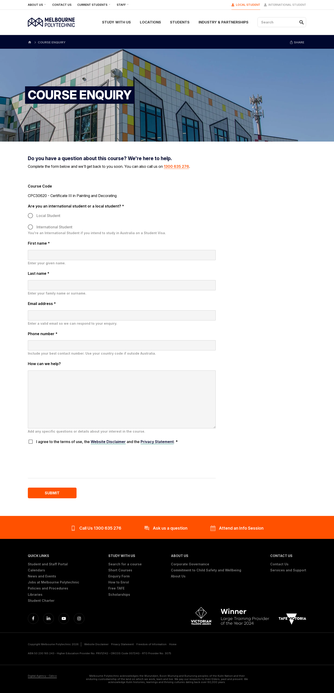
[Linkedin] (48, 618)
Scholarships (119, 594)
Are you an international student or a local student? (76, 206)
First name (39, 243)
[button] (53, 556)
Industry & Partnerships (223, 22)
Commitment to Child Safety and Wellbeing (206, 570)
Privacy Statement (157, 441)
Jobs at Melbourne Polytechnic (53, 582)
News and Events (42, 576)
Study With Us (116, 22)
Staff (123, 4)
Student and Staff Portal (48, 564)
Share (296, 42)
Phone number (43, 333)
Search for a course (125, 564)
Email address (42, 303)
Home (173, 644)
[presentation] (63, 460)
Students (179, 22)
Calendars (36, 570)
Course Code (40, 186)
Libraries (35, 594)
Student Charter (41, 600)
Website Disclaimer (108, 441)
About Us (37, 4)
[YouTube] (63, 618)
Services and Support (288, 570)
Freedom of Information (151, 644)
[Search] (281, 22)
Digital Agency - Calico (42, 675)
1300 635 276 (176, 166)
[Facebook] (33, 618)
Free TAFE (116, 588)
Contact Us (61, 4)
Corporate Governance (190, 564)
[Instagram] (79, 618)
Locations (150, 22)
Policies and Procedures (48, 588)
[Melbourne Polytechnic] (51, 22)
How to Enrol (118, 582)
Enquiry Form (119, 576)
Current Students (94, 4)
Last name (38, 273)
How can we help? (44, 363)
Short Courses (120, 570)
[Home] (30, 42)
